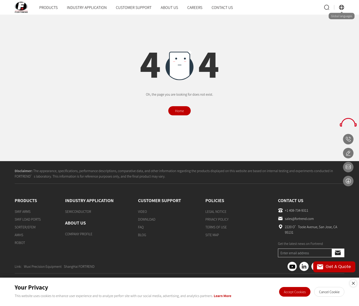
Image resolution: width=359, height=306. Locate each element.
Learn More (222, 295)
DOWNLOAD (146, 219)
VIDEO (142, 211)
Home (179, 110)
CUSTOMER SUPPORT (134, 7)
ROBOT (20, 242)
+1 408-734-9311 (293, 210)
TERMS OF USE (216, 227)
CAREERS (194, 7)
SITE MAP (212, 235)
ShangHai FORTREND (79, 266)
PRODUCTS (48, 7)
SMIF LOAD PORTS (28, 219)
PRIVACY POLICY (216, 219)
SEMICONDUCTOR (78, 211)
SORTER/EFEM (25, 227)
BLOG (142, 235)
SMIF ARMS (22, 211)
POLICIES (214, 200)
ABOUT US (169, 7)
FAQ (141, 227)
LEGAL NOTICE (215, 211)
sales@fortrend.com (296, 218)
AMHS (19, 235)
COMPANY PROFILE (78, 234)
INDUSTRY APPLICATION (87, 7)
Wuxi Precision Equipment (43, 266)
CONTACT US (222, 7)
